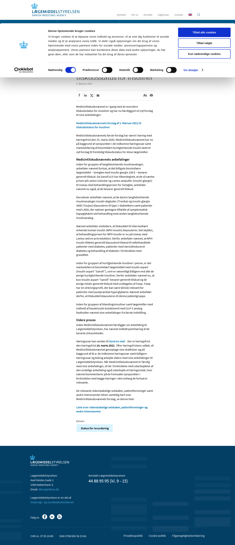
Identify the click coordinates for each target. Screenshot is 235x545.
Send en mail (117, 341)
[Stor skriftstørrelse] (145, 95)
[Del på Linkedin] (85, 95)
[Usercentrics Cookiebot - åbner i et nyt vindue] (24, 47)
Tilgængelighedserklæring (188, 535)
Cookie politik (157, 535)
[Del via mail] (98, 95)
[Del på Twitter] (92, 95)
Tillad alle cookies (204, 9)
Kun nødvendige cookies (204, 30)
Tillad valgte (204, 20)
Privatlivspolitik (133, 535)
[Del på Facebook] (79, 95)
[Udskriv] (151, 95)
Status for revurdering (95, 428)
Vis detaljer (190, 46)
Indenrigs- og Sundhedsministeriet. (52, 502)
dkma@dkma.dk (49, 489)
